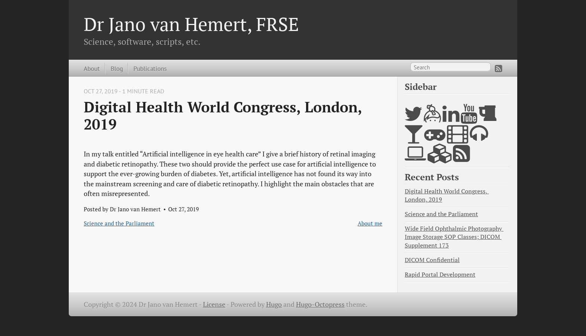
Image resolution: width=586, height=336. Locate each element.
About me (370, 223)
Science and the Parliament (119, 223)
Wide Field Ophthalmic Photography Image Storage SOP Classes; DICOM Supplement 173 (454, 237)
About (92, 68)
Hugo (274, 304)
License (214, 304)
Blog (117, 68)
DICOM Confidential (432, 260)
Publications (150, 68)
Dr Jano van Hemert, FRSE (191, 24)
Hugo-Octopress (320, 304)
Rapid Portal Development (440, 275)
